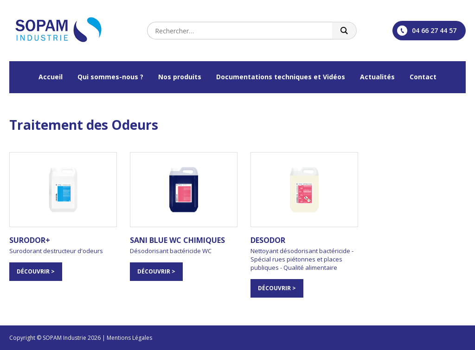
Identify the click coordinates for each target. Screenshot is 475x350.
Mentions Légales (129, 338)
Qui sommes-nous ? (110, 76)
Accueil (51, 76)
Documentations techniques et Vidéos (280, 76)
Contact (423, 76)
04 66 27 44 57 (426, 30)
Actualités (377, 76)
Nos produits (179, 76)
